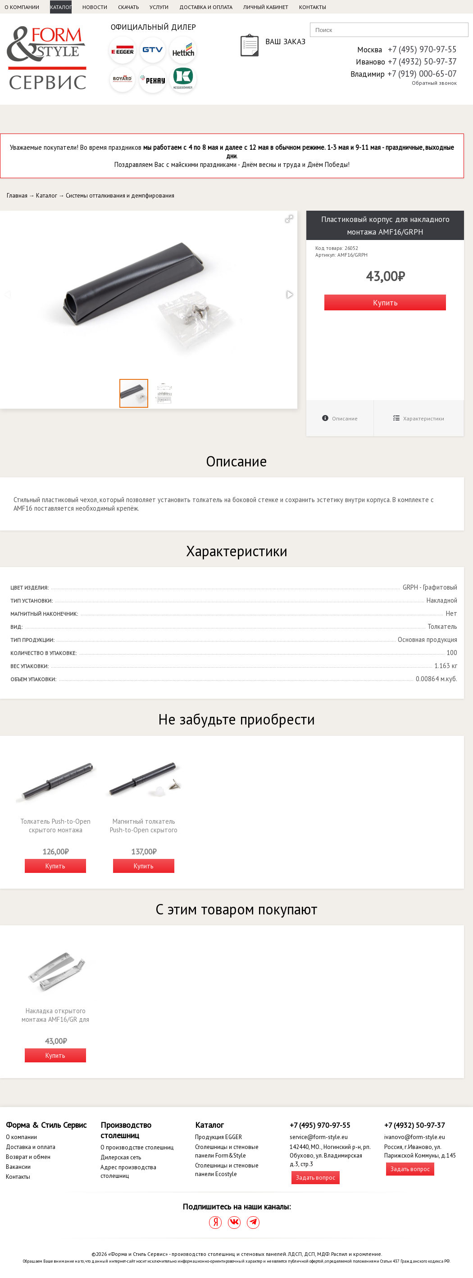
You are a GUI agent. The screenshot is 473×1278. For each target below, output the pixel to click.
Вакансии (18, 1167)
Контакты (312, 7)
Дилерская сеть (120, 1157)
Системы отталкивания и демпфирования (120, 195)
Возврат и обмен (28, 1157)
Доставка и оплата (205, 7)
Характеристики (418, 418)
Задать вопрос (315, 1177)
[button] (289, 219)
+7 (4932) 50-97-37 (422, 61)
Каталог (61, 7)
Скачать (128, 7)
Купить (385, 302)
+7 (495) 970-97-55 (422, 49)
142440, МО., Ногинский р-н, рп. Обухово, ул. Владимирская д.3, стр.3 (330, 1155)
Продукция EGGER (218, 1137)
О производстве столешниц (136, 1147)
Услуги (159, 7)
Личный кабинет (265, 7)
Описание (340, 418)
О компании (22, 7)
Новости (94, 7)
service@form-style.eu (319, 1137)
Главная (17, 195)
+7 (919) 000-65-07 (422, 73)
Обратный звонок (434, 82)
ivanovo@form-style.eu (414, 1137)
